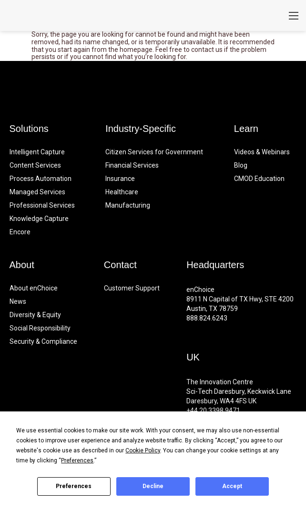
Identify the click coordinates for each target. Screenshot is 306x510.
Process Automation (40, 178)
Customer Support (132, 288)
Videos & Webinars (262, 152)
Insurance (120, 178)
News (18, 301)
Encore (20, 232)
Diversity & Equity (35, 315)
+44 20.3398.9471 (213, 410)
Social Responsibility (40, 328)
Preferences (74, 486)
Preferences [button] (77, 460)
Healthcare (121, 192)
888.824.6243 (206, 318)
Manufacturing (127, 205)
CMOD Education (259, 178)
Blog (240, 165)
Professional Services (42, 205)
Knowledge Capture (39, 218)
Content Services (35, 165)
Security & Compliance (43, 341)
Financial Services (132, 165)
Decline (153, 486)
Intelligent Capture (37, 152)
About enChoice (34, 288)
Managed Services (37, 192)
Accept (232, 486)
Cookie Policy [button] (142, 450)
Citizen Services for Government (154, 152)
